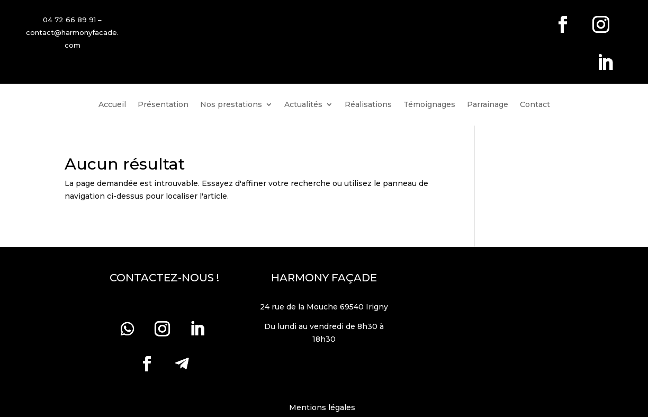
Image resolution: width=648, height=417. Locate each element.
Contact (535, 105)
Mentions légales (324, 407)
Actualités (303, 105)
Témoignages (429, 105)
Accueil (112, 105)
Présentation (163, 105)
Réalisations (368, 105)
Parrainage (487, 105)
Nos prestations (231, 105)
